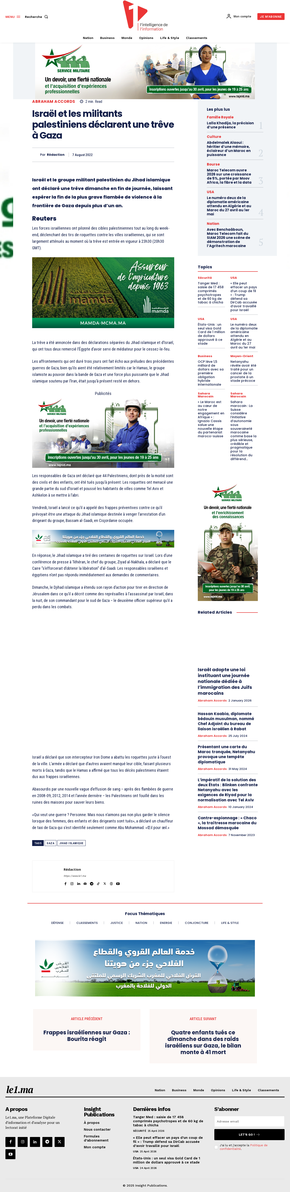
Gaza (50, 843)
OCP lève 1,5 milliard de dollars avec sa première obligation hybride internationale (211, 373)
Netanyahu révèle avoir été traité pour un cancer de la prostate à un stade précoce (243, 371)
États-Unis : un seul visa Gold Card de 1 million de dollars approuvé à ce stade (211, 334)
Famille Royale (220, 117)
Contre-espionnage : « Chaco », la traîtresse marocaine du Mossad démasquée (227, 823)
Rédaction (56, 155)
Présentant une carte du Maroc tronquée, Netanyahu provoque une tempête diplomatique (226, 754)
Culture (214, 136)
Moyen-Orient (241, 356)
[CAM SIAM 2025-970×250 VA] (145, 968)
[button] (37, 17)
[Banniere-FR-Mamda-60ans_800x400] (103, 292)
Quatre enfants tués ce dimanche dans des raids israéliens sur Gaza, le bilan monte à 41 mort (203, 1042)
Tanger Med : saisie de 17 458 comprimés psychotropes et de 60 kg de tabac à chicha (168, 1121)
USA (210, 192)
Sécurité (139, 1130)
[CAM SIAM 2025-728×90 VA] (103, 538)
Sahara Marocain (205, 395)
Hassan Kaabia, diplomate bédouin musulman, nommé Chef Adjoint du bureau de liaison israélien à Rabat (226, 721)
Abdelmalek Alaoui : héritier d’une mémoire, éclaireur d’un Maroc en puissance (229, 148)
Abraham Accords (53, 101)
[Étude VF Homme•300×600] (228, 541)
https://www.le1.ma (75, 876)
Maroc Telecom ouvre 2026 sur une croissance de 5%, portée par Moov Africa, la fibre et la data (229, 176)
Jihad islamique (71, 843)
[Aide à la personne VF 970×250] (145, 71)
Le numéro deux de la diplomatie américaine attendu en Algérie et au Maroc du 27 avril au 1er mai (229, 205)
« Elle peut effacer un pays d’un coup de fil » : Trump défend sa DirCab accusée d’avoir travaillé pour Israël (168, 1142)
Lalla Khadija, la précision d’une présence (230, 125)
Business (205, 356)
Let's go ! (249, 1134)
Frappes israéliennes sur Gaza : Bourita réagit (87, 1036)
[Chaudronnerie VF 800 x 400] (103, 432)
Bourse (213, 164)
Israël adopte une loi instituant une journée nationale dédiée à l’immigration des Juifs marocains (225, 681)
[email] (249, 1121)
